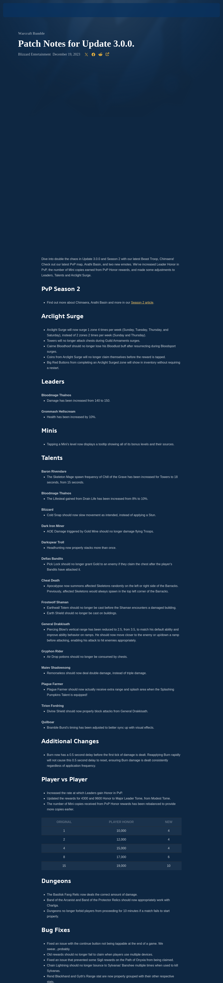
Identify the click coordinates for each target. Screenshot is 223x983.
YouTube (92, 847)
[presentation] (14, 10)
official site (128, 842)
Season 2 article (142, 119)
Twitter (74, 847)
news (95, 842)
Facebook (107, 847)
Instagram (62, 847)
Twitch (126, 847)
